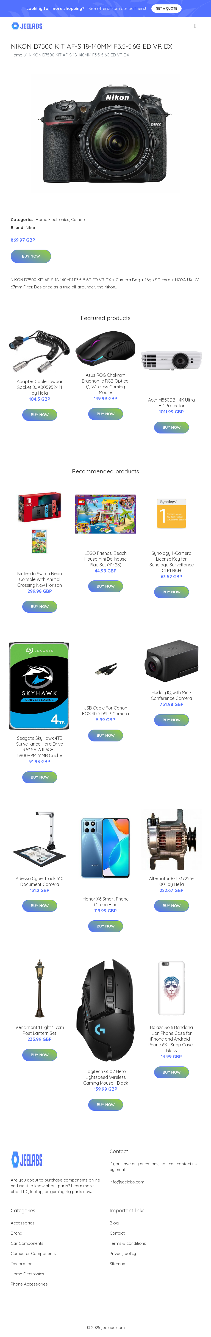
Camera (79, 219)
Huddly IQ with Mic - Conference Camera (171, 695)
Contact (117, 1233)
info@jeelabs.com (127, 1182)
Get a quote (166, 8)
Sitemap (117, 1263)
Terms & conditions (128, 1243)
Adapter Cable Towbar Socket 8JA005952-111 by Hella (40, 387)
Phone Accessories (29, 1284)
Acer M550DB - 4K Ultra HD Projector (171, 402)
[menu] (195, 26)
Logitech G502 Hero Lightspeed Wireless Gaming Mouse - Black (105, 1077)
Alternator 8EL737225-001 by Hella (171, 881)
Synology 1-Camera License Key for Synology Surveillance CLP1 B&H (171, 561)
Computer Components (33, 1253)
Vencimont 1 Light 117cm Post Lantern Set (39, 1030)
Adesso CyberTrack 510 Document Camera (39, 881)
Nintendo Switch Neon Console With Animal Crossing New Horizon (39, 579)
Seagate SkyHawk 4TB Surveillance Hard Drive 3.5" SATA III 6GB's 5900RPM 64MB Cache (39, 746)
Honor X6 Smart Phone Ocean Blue (106, 901)
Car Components (27, 1243)
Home (16, 55)
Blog (114, 1223)
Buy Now (31, 256)
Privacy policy (123, 1253)
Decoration (21, 1263)
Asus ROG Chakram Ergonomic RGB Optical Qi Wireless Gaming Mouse (105, 383)
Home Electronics (52, 219)
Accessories (23, 1223)
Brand (16, 1233)
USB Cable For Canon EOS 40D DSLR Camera (105, 710)
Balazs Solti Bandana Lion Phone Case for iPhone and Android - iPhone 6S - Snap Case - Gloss (171, 1039)
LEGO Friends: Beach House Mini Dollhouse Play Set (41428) (105, 558)
